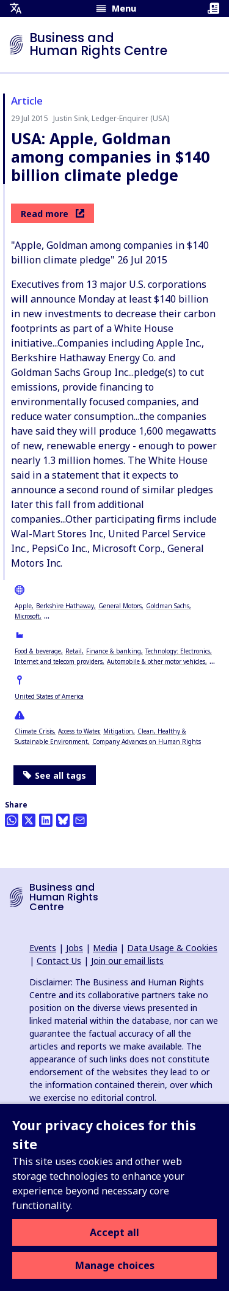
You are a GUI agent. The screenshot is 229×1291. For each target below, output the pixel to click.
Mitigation (118, 731)
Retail (73, 651)
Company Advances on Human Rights (146, 741)
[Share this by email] (80, 820)
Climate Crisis (34, 731)
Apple (23, 605)
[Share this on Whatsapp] (11, 820)
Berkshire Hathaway (65, 605)
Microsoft (27, 616)
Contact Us (59, 960)
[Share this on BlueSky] (63, 820)
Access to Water (78, 731)
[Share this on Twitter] (28, 820)
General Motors (120, 605)
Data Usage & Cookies (172, 948)
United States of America (49, 696)
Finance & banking (113, 651)
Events (42, 948)
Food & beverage (38, 651)
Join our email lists (127, 960)
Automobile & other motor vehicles (156, 661)
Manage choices (114, 1265)
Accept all (114, 1232)
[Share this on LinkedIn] (46, 820)
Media (105, 948)
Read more (52, 213)
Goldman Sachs (167, 605)
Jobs (74, 948)
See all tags (54, 775)
